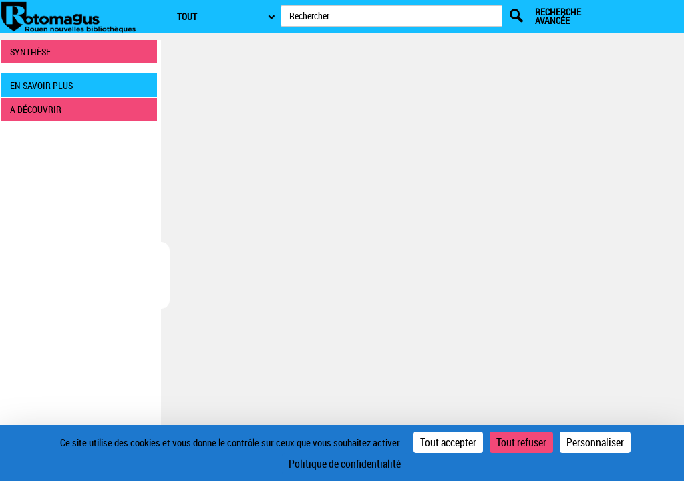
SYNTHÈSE (30, 51)
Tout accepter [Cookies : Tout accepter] (448, 442)
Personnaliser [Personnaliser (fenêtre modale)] (595, 442)
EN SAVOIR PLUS (41, 85)
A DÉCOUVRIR (35, 109)
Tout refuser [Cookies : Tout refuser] (521, 442)
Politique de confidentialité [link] (345, 463)
